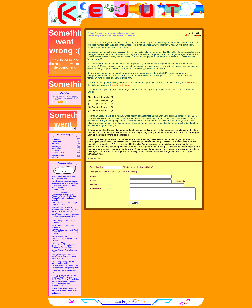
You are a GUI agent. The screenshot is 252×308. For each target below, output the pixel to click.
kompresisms (57, 148)
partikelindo (56, 141)
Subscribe (179, 181)
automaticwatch (58, 155)
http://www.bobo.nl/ (121, 85)
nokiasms (55, 150)
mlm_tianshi (56, 137)
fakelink (55, 157)
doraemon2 (56, 139)
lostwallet (55, 144)
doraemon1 (56, 146)
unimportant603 (58, 153)
